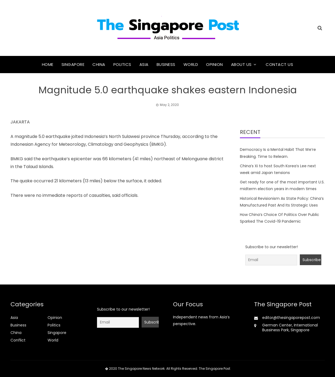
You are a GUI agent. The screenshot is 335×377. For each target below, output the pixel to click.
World (190, 64)
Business (166, 64)
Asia (144, 64)
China (98, 64)
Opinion (214, 64)
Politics (122, 64)
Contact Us (279, 64)
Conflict (18, 340)
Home (47, 64)
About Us (241, 64)
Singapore (73, 64)
